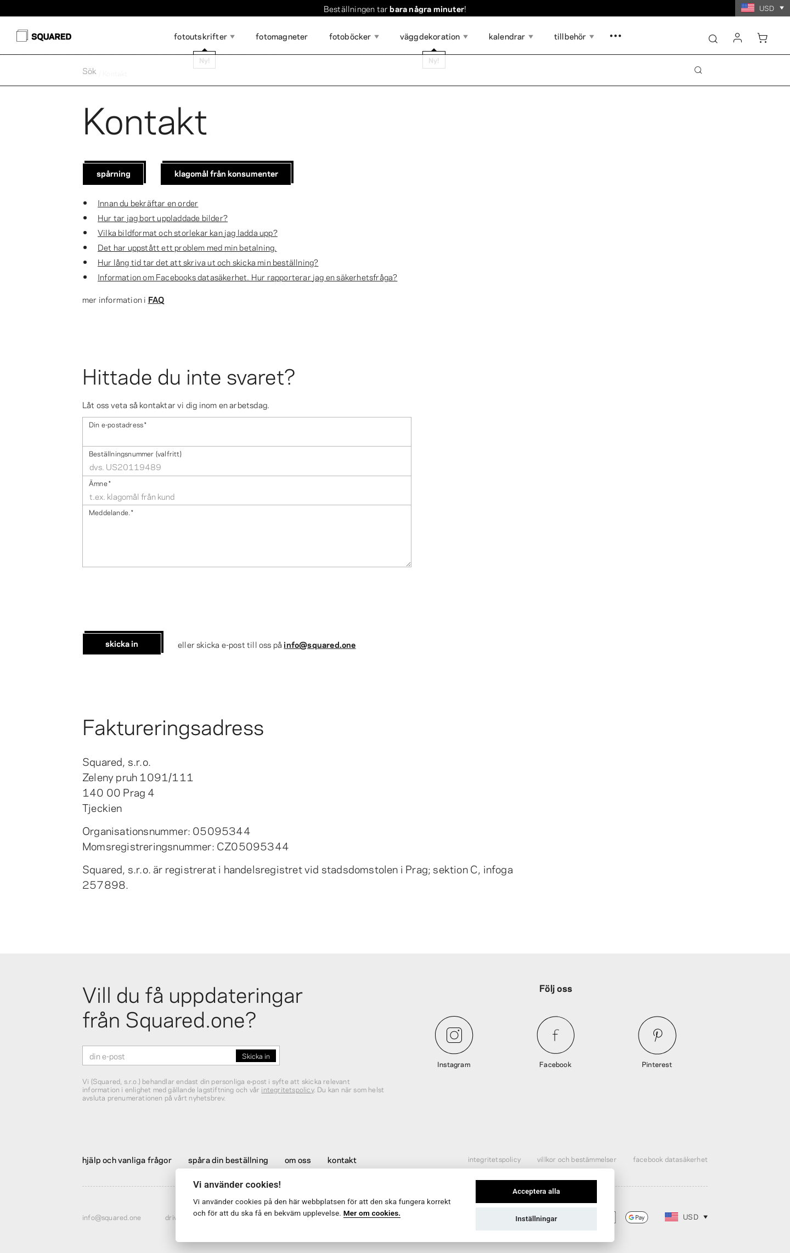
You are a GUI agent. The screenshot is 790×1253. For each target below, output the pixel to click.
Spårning (114, 173)
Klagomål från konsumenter (226, 173)
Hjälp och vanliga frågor (127, 1159)
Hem (89, 73)
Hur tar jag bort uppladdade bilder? (163, 217)
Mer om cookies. (372, 1213)
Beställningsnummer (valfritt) (135, 453)
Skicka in (121, 643)
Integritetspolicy (494, 1159)
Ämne (100, 482)
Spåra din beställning (228, 1159)
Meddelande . (111, 511)
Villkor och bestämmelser (577, 1159)
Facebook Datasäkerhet (670, 1159)
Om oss (298, 1159)
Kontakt (342, 1159)
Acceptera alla (536, 1191)
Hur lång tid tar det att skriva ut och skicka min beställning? (208, 262)
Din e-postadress (117, 423)
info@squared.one (320, 644)
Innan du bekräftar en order (148, 202)
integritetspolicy (287, 1089)
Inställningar (536, 1219)
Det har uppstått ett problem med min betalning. (187, 247)
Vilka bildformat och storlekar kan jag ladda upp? (188, 232)
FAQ (156, 299)
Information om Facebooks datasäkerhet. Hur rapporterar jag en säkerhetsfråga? (247, 276)
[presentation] (165, 600)
